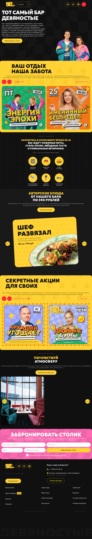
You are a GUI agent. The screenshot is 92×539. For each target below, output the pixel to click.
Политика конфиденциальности (34, 512)
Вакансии (76, 494)
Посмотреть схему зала (46, 373)
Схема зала (76, 488)
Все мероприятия (81, 82)
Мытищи (21, 4)
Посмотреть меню (46, 211)
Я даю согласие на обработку (46, 456)
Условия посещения (79, 504)
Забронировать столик (12, 41)
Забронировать (13, 482)
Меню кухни (45, 494)
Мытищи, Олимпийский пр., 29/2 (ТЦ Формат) (63, 474)
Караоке (8, 500)
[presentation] (7, 244)
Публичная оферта (80, 512)
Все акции (84, 299)
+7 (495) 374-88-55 (54, 470)
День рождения (13, 494)
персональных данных (58, 456)
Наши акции (45, 488)
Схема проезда (56, 482)
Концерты (8, 505)
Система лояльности (80, 499)
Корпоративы (9, 488)
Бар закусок (45, 504)
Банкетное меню (47, 499)
